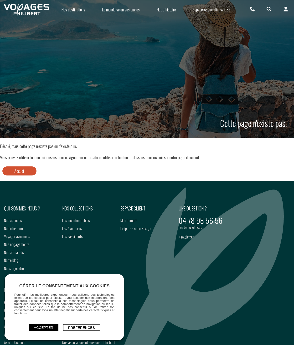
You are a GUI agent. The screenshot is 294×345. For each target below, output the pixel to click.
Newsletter (186, 237)
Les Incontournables (76, 220)
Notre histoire (13, 228)
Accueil (19, 171)
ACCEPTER (43, 327)
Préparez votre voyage (135, 228)
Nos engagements (16, 244)
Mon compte (128, 220)
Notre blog (11, 260)
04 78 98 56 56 (200, 220)
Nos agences (13, 220)
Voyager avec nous (17, 236)
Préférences (81, 327)
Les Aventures (72, 228)
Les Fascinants (72, 236)
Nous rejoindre (14, 268)
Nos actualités (14, 252)
